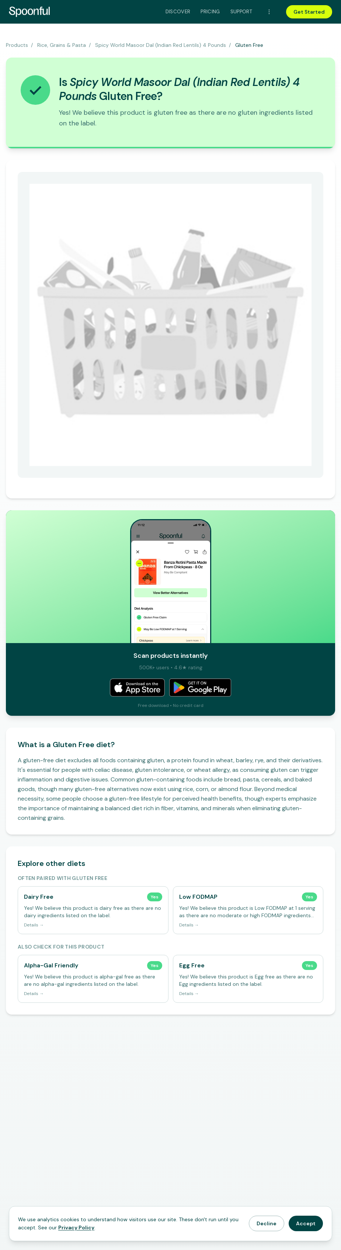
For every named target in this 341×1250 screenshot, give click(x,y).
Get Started (309, 11)
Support (241, 11)
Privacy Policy (76, 1227)
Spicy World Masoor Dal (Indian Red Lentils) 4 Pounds (160, 45)
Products (17, 45)
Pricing (210, 11)
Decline (266, 1223)
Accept (306, 1223)
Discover (178, 11)
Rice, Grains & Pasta (61, 45)
